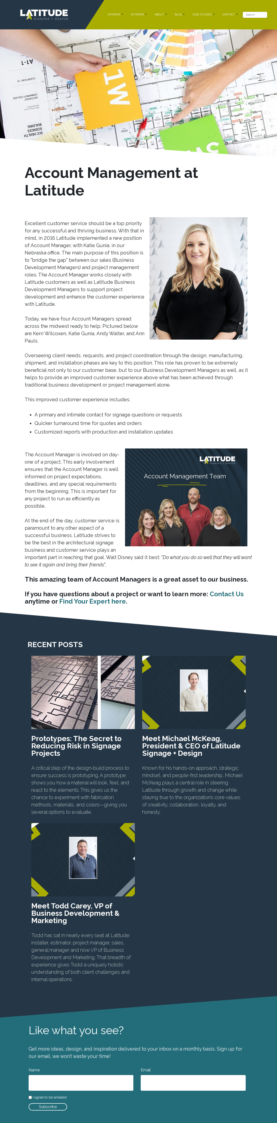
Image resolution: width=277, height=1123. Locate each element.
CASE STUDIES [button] (202, 14)
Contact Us (227, 594)
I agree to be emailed (50, 1097)
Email (146, 1070)
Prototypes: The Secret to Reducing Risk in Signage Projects (76, 745)
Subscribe (48, 1106)
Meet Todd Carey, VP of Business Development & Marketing (75, 913)
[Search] (255, 15)
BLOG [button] (179, 14)
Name (34, 1070)
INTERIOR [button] (114, 14)
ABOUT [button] (160, 14)
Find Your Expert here (92, 601)
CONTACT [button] (229, 14)
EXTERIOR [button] (138, 14)
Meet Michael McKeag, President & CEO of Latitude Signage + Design (191, 745)
